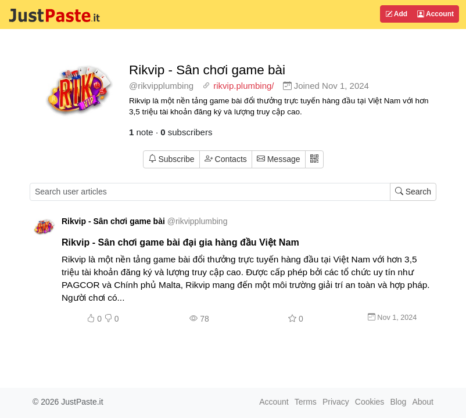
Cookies (370, 401)
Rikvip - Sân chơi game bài (207, 70)
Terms (306, 401)
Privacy (335, 401)
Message (278, 159)
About (422, 401)
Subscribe (171, 159)
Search (413, 191)
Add (396, 14)
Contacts (226, 159)
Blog (398, 401)
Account (435, 14)
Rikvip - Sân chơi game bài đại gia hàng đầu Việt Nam (180, 242)
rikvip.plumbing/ (243, 86)
